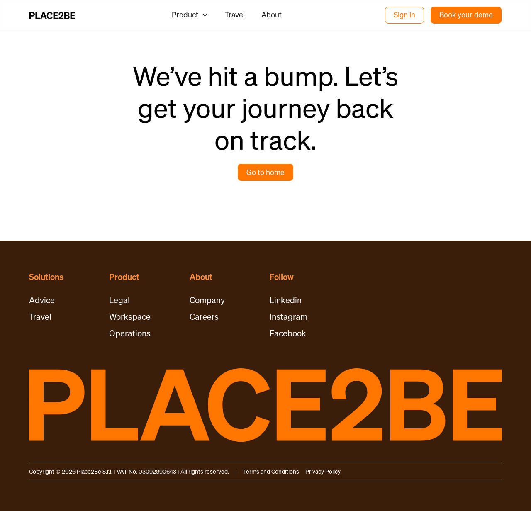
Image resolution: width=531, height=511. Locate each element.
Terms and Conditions (271, 471)
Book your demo (466, 14)
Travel (235, 14)
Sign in (404, 14)
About (271, 14)
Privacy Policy (323, 471)
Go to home (265, 172)
